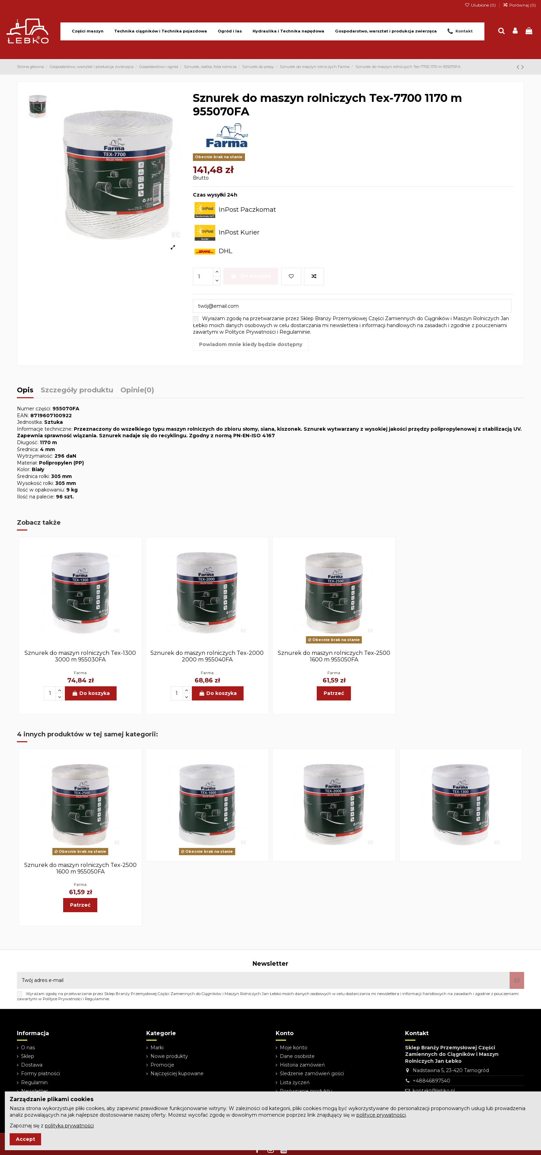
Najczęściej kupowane (177, 1073)
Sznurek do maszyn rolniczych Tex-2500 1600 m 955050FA (334, 656)
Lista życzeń (294, 1082)
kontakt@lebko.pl (434, 1091)
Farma (80, 672)
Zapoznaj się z (52, 1126)
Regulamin (34, 1082)
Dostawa (31, 1065)
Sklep (27, 1056)
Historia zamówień (302, 1065)
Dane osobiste (297, 1056)
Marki (157, 1047)
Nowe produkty (169, 1056)
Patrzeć (334, 693)
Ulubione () (480, 5)
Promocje (162, 1065)
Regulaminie (294, 332)
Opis (25, 390)
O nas (28, 1047)
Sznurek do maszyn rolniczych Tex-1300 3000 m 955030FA (80, 656)
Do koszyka (250, 276)
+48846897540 (431, 1081)
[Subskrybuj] (517, 980)
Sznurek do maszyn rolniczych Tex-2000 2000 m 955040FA (207, 656)
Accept (25, 1139)
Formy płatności (40, 1073)
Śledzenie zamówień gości (312, 1073)
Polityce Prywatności (250, 332)
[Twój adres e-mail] (263, 980)
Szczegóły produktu (77, 390)
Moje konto (293, 1047)
